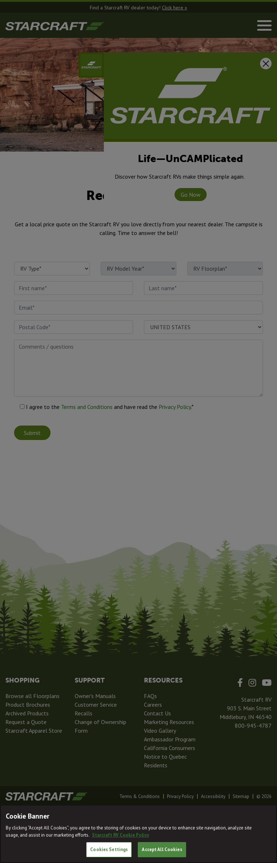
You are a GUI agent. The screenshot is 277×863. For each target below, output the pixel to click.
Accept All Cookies (162, 849)
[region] (138, 834)
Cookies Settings (109, 849)
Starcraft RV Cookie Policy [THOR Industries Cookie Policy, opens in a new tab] (120, 835)
